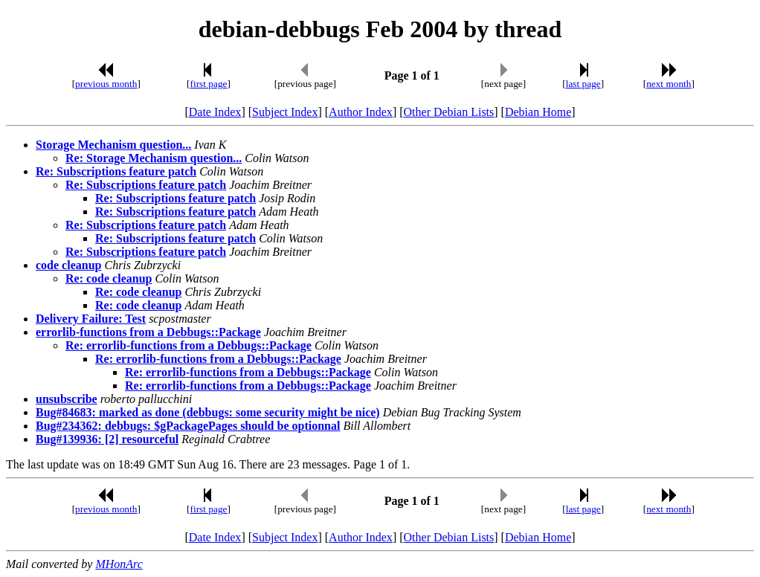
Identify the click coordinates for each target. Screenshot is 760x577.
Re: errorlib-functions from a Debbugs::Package (188, 345)
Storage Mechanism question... (113, 144)
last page (583, 83)
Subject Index (285, 112)
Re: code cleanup (108, 278)
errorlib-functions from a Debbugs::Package (148, 332)
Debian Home (538, 112)
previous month (106, 83)
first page (209, 83)
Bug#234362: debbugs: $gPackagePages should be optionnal (188, 425)
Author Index (361, 112)
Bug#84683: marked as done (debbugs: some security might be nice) (208, 412)
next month (668, 83)
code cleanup (68, 265)
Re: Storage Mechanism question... (153, 158)
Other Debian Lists (449, 112)
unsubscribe (66, 399)
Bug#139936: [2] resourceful (107, 439)
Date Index (215, 112)
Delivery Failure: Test (91, 318)
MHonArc (118, 564)
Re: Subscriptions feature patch (116, 171)
